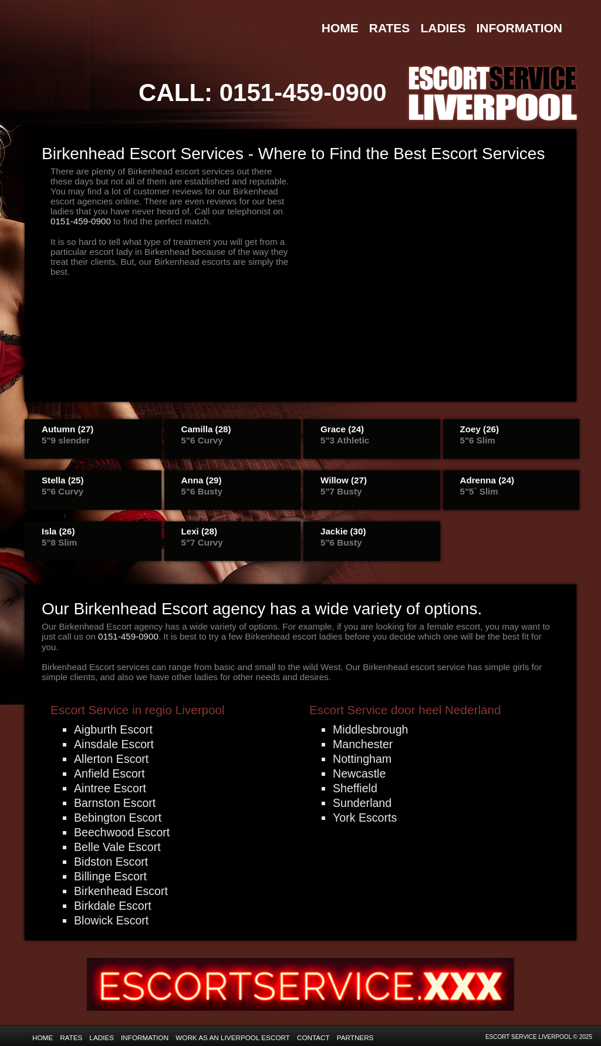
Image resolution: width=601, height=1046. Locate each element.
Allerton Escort (111, 758)
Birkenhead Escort (121, 890)
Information (519, 28)
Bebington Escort (117, 817)
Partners (355, 1037)
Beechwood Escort (122, 832)
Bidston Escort (111, 861)
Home (340, 28)
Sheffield (355, 788)
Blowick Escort (111, 920)
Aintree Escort (110, 788)
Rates (389, 28)
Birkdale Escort (112, 905)
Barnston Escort (115, 802)
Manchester (363, 744)
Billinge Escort (110, 876)
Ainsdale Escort (114, 744)
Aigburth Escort (113, 729)
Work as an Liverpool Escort (232, 1037)
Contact (313, 1037)
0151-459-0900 (303, 92)
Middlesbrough (370, 729)
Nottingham (362, 758)
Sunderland (362, 802)
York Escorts (365, 817)
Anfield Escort (109, 773)
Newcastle (359, 773)
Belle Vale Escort (117, 846)
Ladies (442, 28)
